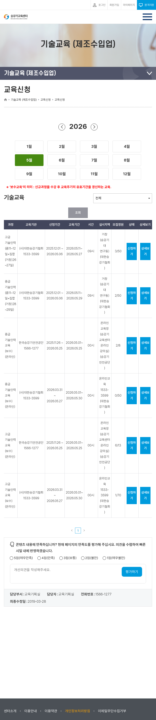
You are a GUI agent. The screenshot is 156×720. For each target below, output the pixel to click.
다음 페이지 (84, 530)
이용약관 (51, 711)
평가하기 (132, 572)
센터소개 (10, 711)
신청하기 (132, 251)
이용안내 (30, 711)
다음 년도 (94, 126)
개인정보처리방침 (77, 711)
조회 (78, 213)
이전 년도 (62, 126)
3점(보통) (70, 558)
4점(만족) (48, 558)
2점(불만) (91, 558)
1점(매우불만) (116, 558)
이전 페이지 (72, 530)
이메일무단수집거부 (112, 711)
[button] (29, 146)
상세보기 (145, 251)
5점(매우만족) (23, 558)
